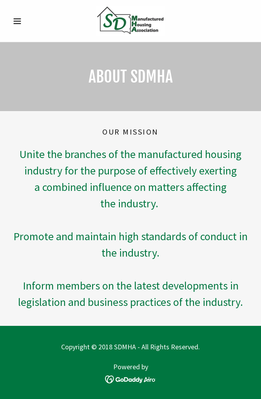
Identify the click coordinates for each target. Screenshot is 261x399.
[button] (27, 21)
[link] (130, 21)
